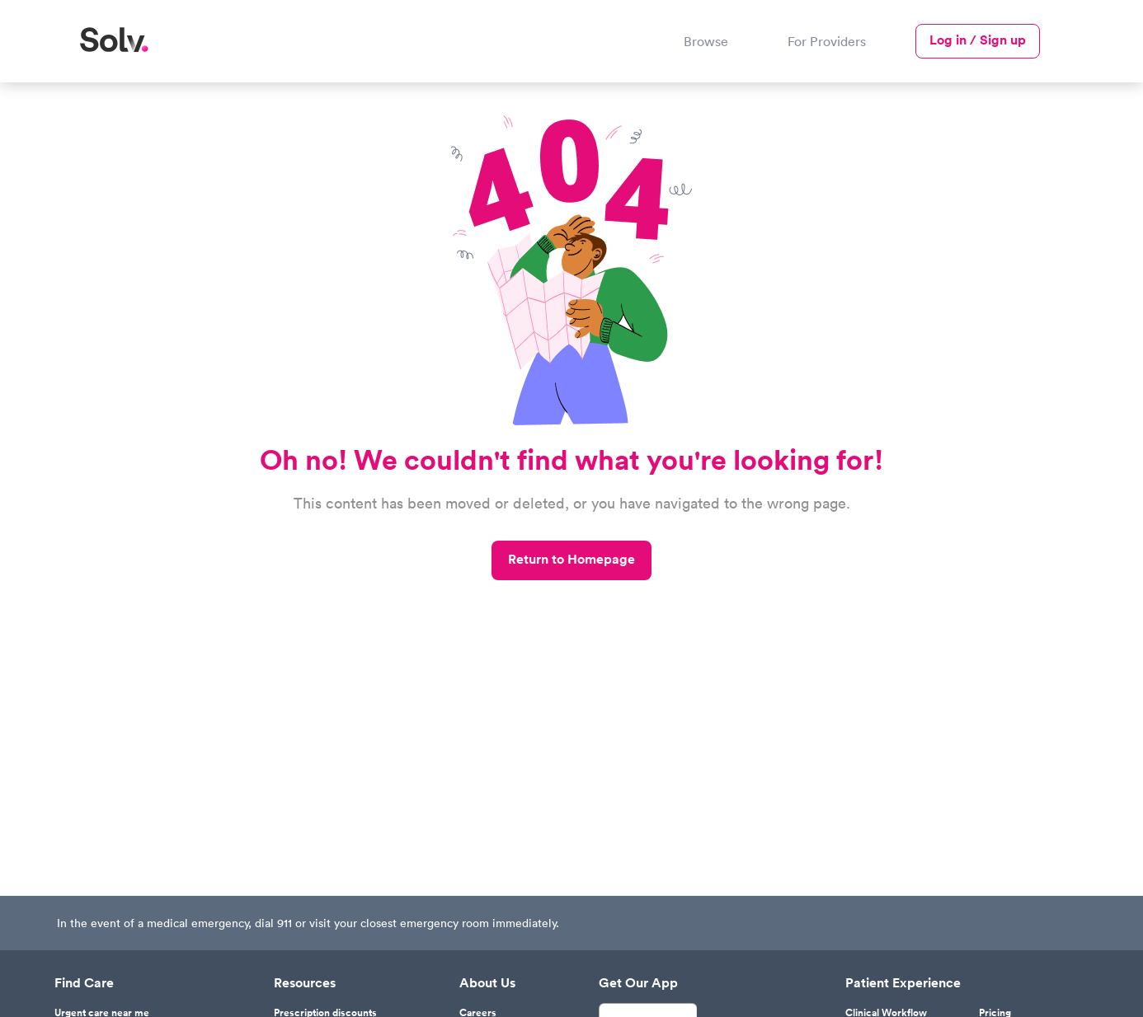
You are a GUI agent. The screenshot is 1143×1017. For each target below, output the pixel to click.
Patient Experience (903, 983)
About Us (487, 983)
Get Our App (638, 983)
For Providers (827, 41)
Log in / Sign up (977, 40)
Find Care (84, 983)
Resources (305, 983)
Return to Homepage (571, 559)
